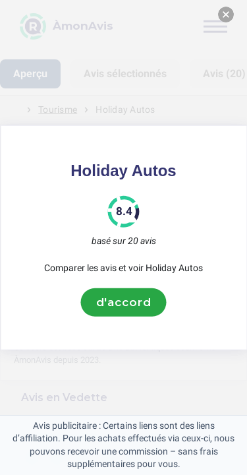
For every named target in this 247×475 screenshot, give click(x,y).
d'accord (123, 302)
